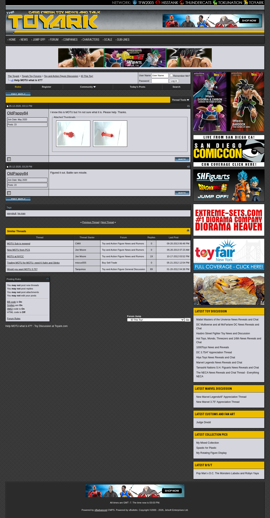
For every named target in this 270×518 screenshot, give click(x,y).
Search (176, 87)
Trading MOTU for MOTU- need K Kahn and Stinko (33, 262)
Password (144, 81)
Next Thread (107, 222)
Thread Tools (179, 100)
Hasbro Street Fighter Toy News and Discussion (223, 333)
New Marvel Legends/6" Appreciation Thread (221, 396)
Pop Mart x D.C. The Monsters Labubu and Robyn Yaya (227, 473)
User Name (145, 75)
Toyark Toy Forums (32, 76)
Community (88, 87)
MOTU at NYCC (15, 256)
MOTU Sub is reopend (18, 243)
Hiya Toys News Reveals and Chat (215, 357)
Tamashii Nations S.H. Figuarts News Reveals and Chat (227, 367)
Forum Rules (13, 318)
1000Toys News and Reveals (212, 347)
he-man (21, 213)
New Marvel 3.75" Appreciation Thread (217, 401)
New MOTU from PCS (18, 250)
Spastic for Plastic (206, 447)
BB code (11, 302)
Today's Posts (137, 87)
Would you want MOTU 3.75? (22, 269)
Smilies (11, 305)
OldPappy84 (17, 113)
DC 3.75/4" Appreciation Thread (214, 352)
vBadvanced (100, 510)
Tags (9, 207)
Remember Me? (180, 76)
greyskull (11, 213)
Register (46, 87)
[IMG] (10, 309)
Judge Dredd (203, 422)
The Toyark (13, 76)
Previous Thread (90, 222)
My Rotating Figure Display (211, 452)
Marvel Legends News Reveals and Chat (219, 362)
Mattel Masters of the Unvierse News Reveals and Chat (227, 319)
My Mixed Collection (207, 442)
